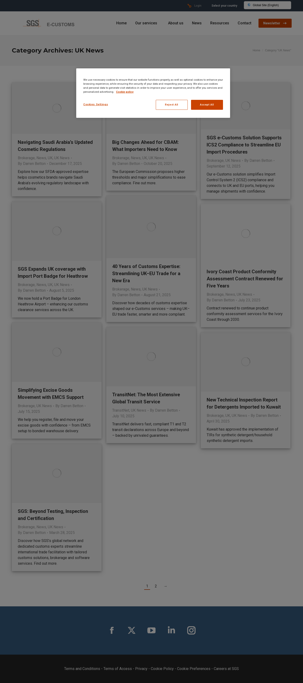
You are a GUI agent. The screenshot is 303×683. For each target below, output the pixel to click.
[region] (153, 93)
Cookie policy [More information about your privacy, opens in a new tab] (125, 91)
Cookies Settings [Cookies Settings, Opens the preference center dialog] (95, 104)
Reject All (171, 104)
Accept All (207, 104)
